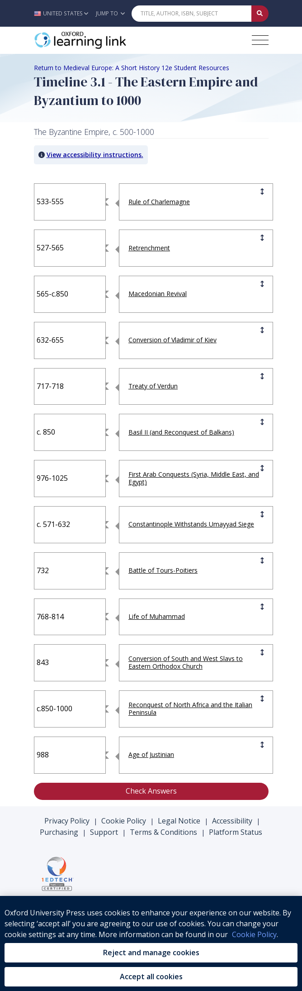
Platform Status (235, 832)
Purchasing (59, 832)
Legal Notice (179, 821)
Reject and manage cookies (151, 952)
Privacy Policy (67, 821)
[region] (151, 943)
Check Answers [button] (151, 791)
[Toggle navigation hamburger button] (260, 40)
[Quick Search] (192, 13)
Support (104, 832)
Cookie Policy (123, 821)
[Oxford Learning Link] (102, 40)
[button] (63, 13)
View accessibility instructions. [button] (95, 154)
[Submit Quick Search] (260, 13)
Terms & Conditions (163, 832)
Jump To (110, 13)
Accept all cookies (151, 976)
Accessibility (232, 821)
